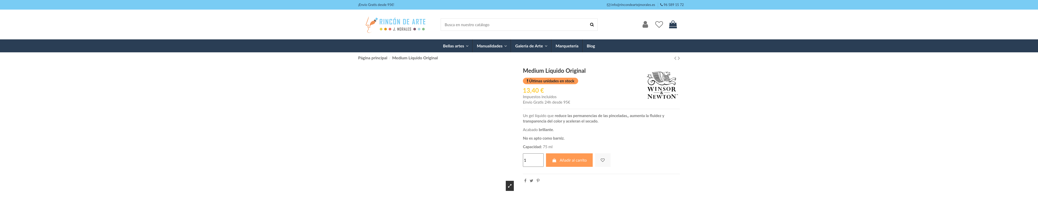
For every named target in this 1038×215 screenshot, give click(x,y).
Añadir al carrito (569, 160)
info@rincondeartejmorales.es (633, 5)
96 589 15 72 (674, 5)
